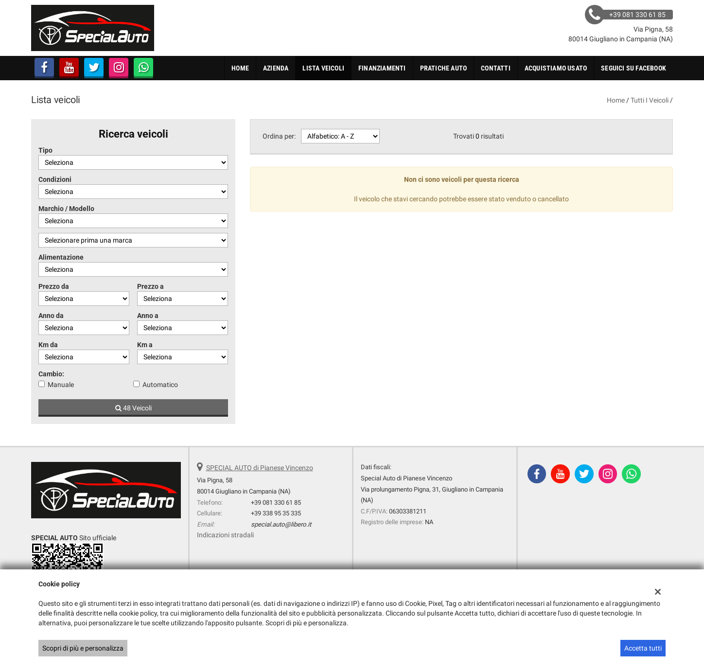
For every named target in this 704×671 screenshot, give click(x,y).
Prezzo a (150, 286)
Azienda (275, 68)
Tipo (45, 150)
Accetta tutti (643, 648)
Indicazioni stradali (225, 535)
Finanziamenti (382, 68)
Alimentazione (61, 257)
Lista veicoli (323, 68)
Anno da (51, 315)
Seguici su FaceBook (633, 68)
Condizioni (54, 179)
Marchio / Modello (66, 208)
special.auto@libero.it (281, 524)
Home (240, 68)
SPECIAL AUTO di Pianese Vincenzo (259, 468)
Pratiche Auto (443, 68)
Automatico (160, 384)
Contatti (495, 68)
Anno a (147, 315)
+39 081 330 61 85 (276, 502)
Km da (48, 345)
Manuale (60, 384)
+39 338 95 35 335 (276, 513)
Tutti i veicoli (650, 100)
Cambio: (51, 374)
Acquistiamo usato (556, 68)
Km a (145, 345)
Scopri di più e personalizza (82, 648)
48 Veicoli (133, 408)
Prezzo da (53, 286)
